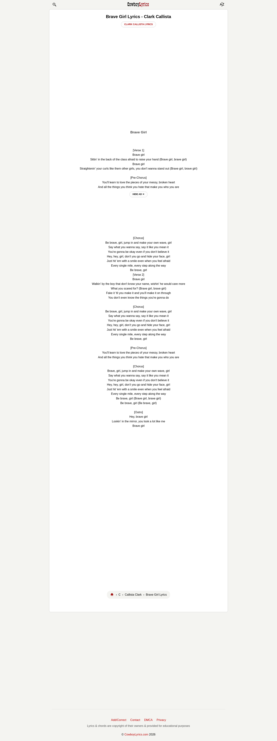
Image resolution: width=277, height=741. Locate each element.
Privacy (161, 719)
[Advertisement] (138, 100)
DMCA (148, 719)
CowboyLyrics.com (136, 734)
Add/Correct (118, 719)
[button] (54, 4)
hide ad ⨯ (139, 194)
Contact (135, 719)
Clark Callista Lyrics (138, 24)
